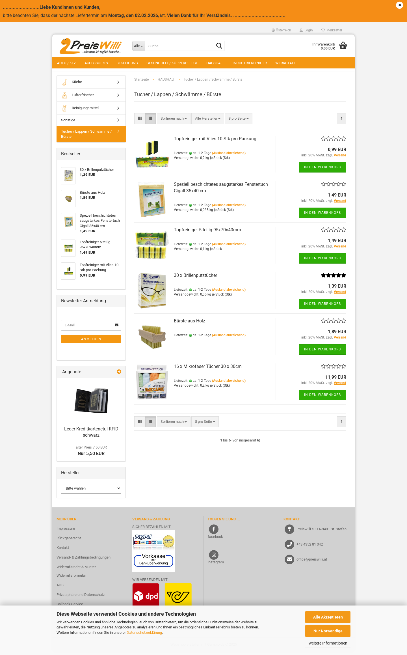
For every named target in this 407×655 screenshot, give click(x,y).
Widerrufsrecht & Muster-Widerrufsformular (77, 574)
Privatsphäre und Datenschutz (81, 597)
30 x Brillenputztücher (195, 278)
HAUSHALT (215, 63)
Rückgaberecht (69, 541)
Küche (71, 85)
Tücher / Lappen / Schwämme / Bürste (86, 137)
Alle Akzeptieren (328, 617)
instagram (216, 565)
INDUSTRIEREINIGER (250, 63)
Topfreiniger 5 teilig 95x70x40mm (207, 233)
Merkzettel (331, 30)
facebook (215, 539)
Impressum (66, 531)
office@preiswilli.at (311, 562)
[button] (281, 30)
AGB (60, 588)
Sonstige (68, 123)
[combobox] (173, 121)
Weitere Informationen (327, 643)
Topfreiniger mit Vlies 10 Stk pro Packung (215, 142)
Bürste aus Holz (189, 324)
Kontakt (63, 550)
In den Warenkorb (322, 170)
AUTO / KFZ (66, 63)
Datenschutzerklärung (144, 632)
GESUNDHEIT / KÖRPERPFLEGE (172, 63)
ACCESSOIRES (96, 63)
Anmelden (91, 342)
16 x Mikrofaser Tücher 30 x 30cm (208, 369)
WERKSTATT (285, 63)
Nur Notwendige (328, 631)
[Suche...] (138, 46)
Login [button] (306, 30)
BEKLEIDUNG (127, 63)
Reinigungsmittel (80, 111)
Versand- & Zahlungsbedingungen (84, 560)
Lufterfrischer (77, 98)
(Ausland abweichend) (229, 156)
